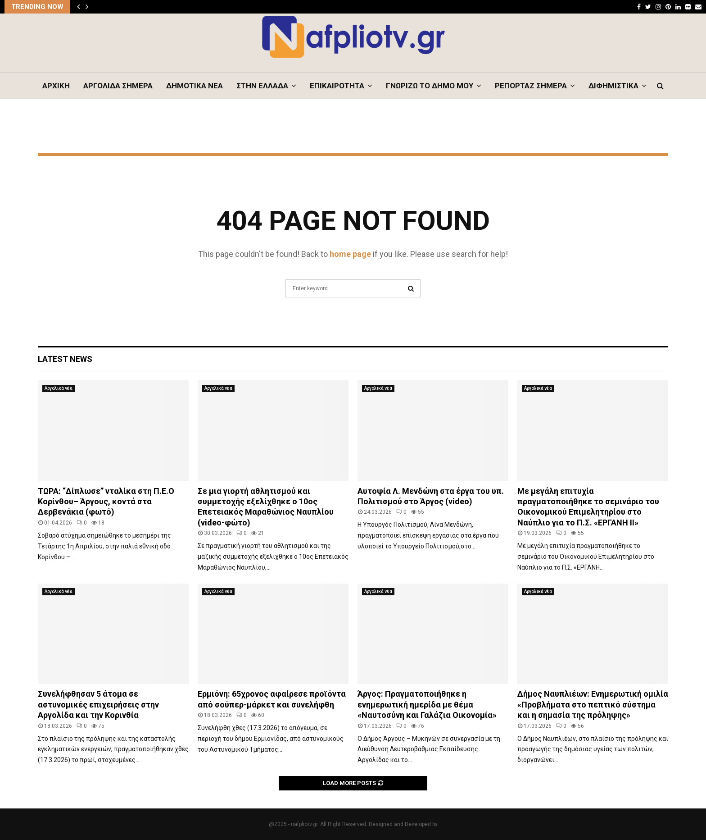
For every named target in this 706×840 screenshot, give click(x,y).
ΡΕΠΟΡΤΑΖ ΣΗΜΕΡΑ (531, 85)
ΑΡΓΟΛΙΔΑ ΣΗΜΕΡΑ (118, 85)
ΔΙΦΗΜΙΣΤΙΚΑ (613, 85)
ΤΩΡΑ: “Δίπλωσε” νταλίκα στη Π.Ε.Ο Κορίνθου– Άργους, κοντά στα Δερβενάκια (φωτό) (106, 501)
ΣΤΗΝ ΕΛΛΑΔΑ (262, 85)
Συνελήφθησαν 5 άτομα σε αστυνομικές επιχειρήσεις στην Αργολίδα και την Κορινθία (98, 704)
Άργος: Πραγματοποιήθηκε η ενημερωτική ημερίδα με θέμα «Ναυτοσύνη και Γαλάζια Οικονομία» (427, 704)
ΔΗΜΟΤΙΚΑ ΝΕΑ (194, 85)
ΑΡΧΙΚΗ (56, 85)
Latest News (65, 359)
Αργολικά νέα (58, 388)
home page (350, 254)
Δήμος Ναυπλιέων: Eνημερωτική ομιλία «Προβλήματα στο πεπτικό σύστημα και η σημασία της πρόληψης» (592, 704)
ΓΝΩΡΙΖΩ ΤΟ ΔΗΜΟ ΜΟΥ (429, 85)
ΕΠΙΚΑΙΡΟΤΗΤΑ (337, 85)
